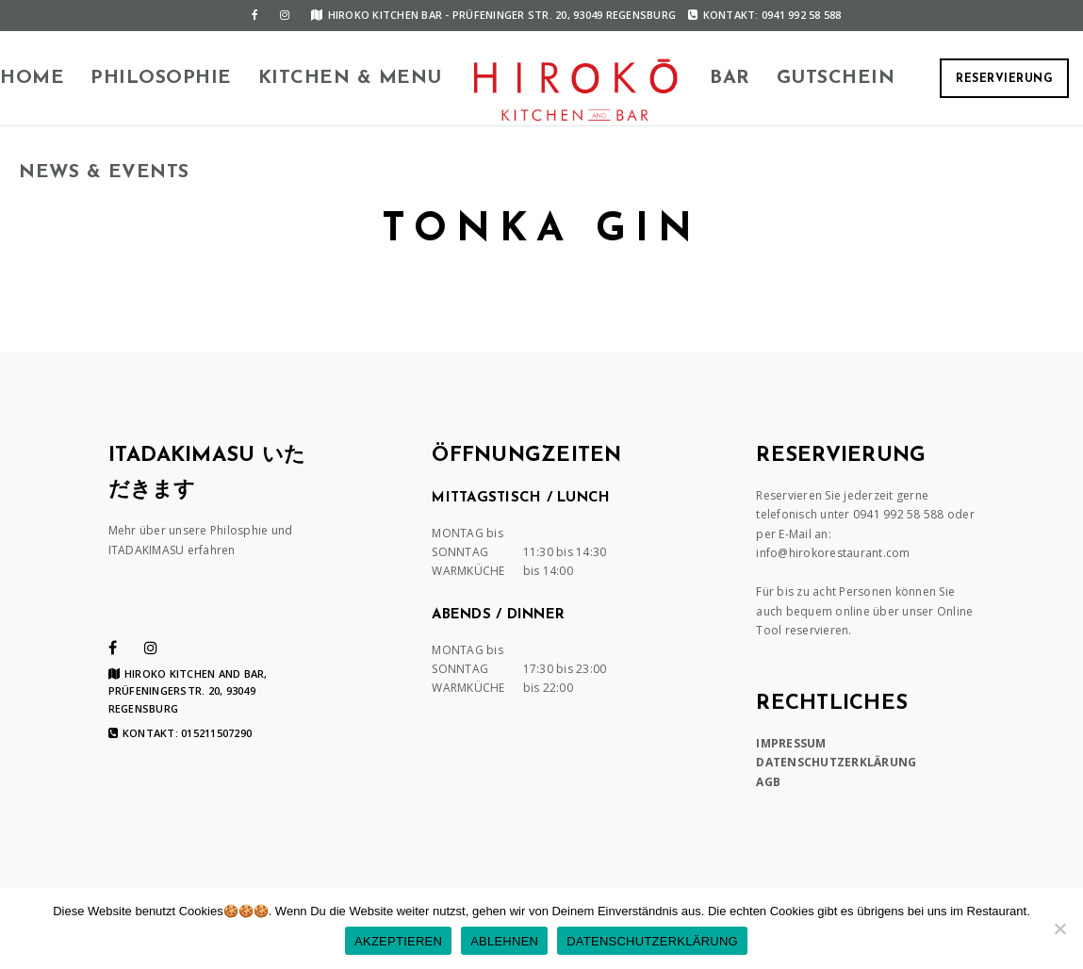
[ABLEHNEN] (1059, 928)
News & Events (104, 172)
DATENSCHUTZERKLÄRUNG (836, 762)
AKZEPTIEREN (398, 941)
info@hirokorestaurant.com (833, 553)
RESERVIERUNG (1004, 79)
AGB (768, 782)
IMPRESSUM (791, 743)
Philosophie (161, 78)
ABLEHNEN (504, 941)
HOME (32, 78)
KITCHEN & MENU (350, 78)
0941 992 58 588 (898, 514)
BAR (730, 78)
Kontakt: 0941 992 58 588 (764, 15)
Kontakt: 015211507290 (180, 733)
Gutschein (836, 78)
